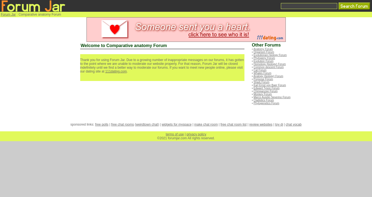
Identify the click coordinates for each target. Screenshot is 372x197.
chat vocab (294, 124)
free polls (101, 124)
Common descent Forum (268, 67)
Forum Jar (8, 14)
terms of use (175, 134)
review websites (261, 124)
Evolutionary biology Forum (270, 55)
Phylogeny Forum (264, 58)
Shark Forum (261, 82)
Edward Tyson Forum (266, 88)
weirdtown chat (147, 124)
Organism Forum (263, 52)
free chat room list (233, 124)
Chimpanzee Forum (265, 91)
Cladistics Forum (263, 100)
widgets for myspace (176, 124)
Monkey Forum (262, 94)
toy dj (279, 124)
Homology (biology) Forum (269, 64)
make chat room (206, 124)
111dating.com (116, 71)
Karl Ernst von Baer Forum (269, 85)
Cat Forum (259, 70)
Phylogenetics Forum (266, 103)
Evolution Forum (263, 61)
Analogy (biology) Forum (268, 76)
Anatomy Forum (263, 49)
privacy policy (196, 134)
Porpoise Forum (263, 79)
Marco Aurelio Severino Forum (271, 97)
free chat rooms (122, 124)
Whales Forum (262, 73)
